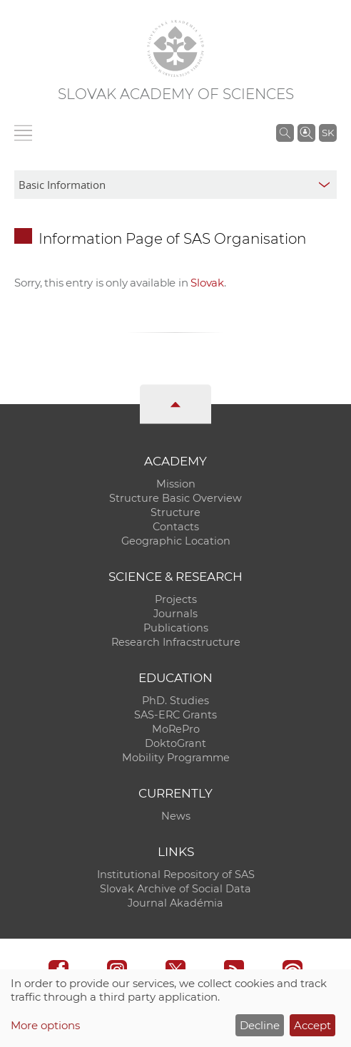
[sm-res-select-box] (175, 184)
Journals (175, 613)
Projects (176, 599)
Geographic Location (175, 541)
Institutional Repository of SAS (176, 874)
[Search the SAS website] (285, 132)
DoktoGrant (175, 743)
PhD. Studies (175, 700)
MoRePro (176, 729)
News (175, 816)
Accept (312, 1025)
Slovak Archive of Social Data (175, 888)
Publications (175, 628)
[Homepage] (175, 48)
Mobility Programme (176, 757)
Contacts (176, 526)
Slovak (207, 282)
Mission (175, 484)
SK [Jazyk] (328, 132)
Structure (175, 512)
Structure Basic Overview (175, 498)
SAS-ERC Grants (175, 714)
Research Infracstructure (175, 642)
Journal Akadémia (175, 903)
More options (45, 1025)
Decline (260, 1025)
